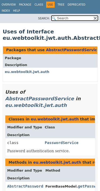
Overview (9, 4)
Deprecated (76, 4)
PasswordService (61, 143)
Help (16, 10)
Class (38, 4)
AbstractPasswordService (72, 50)
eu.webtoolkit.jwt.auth (27, 72)
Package (25, 4)
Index (6, 10)
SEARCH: (44, 18)
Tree (61, 4)
